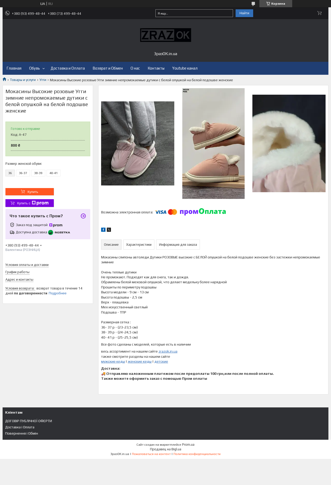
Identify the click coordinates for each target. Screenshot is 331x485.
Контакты (156, 68)
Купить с (32, 203)
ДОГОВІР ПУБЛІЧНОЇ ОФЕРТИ (28, 421)
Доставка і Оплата (19, 427)
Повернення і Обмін (21, 433)
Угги (43, 80)
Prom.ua (188, 444)
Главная (13, 68)
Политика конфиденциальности (197, 454)
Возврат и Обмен (108, 68)
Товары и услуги (23, 80)
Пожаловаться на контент (151, 454)
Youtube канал (185, 68)
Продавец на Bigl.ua (165, 449)
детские (161, 361)
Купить (32, 192)
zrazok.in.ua (168, 351)
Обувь (34, 68)
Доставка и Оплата (68, 68)
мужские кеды (113, 361)
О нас (135, 68)
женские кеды (140, 361)
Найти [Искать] (244, 13)
